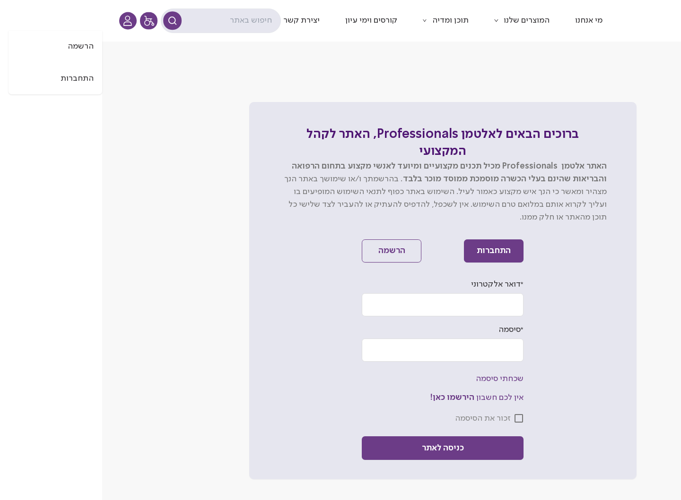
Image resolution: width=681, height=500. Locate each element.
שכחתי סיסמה (397, 378)
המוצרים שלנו (424, 20)
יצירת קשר (199, 20)
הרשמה (289, 250)
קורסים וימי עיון (269, 20)
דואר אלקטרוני (395, 284)
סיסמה (408, 329)
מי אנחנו (486, 20)
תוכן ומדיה (348, 20)
